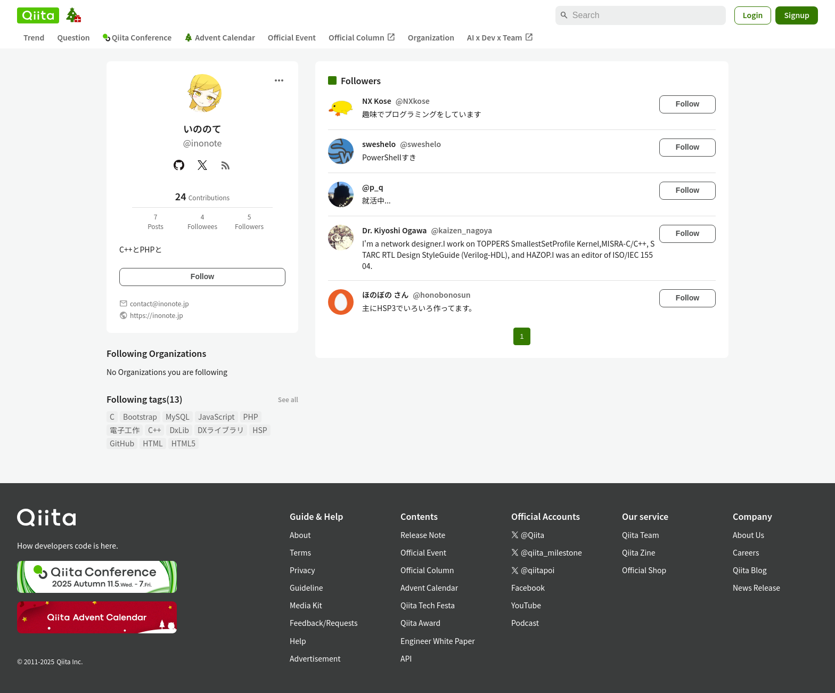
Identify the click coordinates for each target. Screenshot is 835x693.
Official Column (362, 37)
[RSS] (226, 165)
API (406, 658)
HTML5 (183, 443)
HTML (153, 443)
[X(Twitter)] (202, 165)
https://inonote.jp (156, 315)
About (300, 534)
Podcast (525, 622)
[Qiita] (38, 15)
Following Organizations (156, 353)
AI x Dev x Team (500, 37)
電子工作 (125, 430)
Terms (300, 552)
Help (298, 640)
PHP (250, 416)
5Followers (249, 221)
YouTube (526, 605)
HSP (259, 430)
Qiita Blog (750, 570)
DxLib (179, 430)
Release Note (422, 534)
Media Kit (306, 605)
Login (753, 15)
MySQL (178, 416)
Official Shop (644, 570)
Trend (33, 37)
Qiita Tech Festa (427, 605)
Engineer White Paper (437, 640)
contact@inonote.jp (159, 303)
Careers (746, 552)
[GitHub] (179, 165)
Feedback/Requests (324, 622)
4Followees (202, 221)
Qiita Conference (137, 37)
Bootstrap (140, 416)
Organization (431, 37)
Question (73, 37)
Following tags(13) (145, 399)
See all (288, 399)
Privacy (302, 570)
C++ (154, 430)
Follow (202, 276)
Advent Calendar (219, 37)
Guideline (306, 587)
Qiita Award (420, 622)
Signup (796, 15)
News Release (756, 587)
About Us (748, 534)
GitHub (122, 443)
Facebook (528, 587)
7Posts (155, 221)
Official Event (292, 37)
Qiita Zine (639, 552)
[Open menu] (279, 80)
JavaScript (216, 416)
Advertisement (315, 658)
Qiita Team (640, 534)
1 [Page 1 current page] (521, 336)
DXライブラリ (221, 430)
